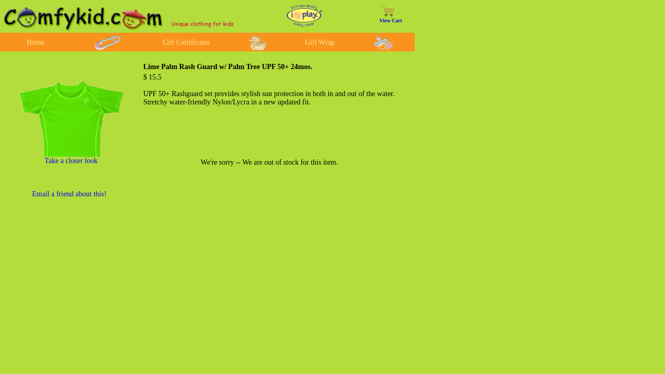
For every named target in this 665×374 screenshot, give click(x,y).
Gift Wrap (319, 42)
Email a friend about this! (69, 194)
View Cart (390, 20)
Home (35, 42)
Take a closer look (71, 161)
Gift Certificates (186, 42)
